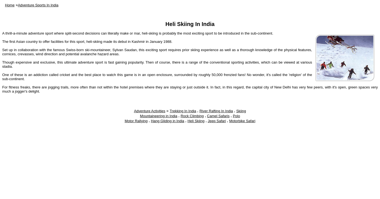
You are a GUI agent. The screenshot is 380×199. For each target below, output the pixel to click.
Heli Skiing (196, 121)
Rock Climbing (192, 116)
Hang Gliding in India (167, 121)
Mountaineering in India (158, 116)
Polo (236, 116)
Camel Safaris (218, 116)
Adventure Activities (149, 111)
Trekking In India (183, 111)
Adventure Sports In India (38, 5)
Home (10, 5)
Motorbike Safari (242, 121)
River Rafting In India (216, 111)
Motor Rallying (136, 121)
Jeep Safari (217, 121)
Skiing (241, 111)
